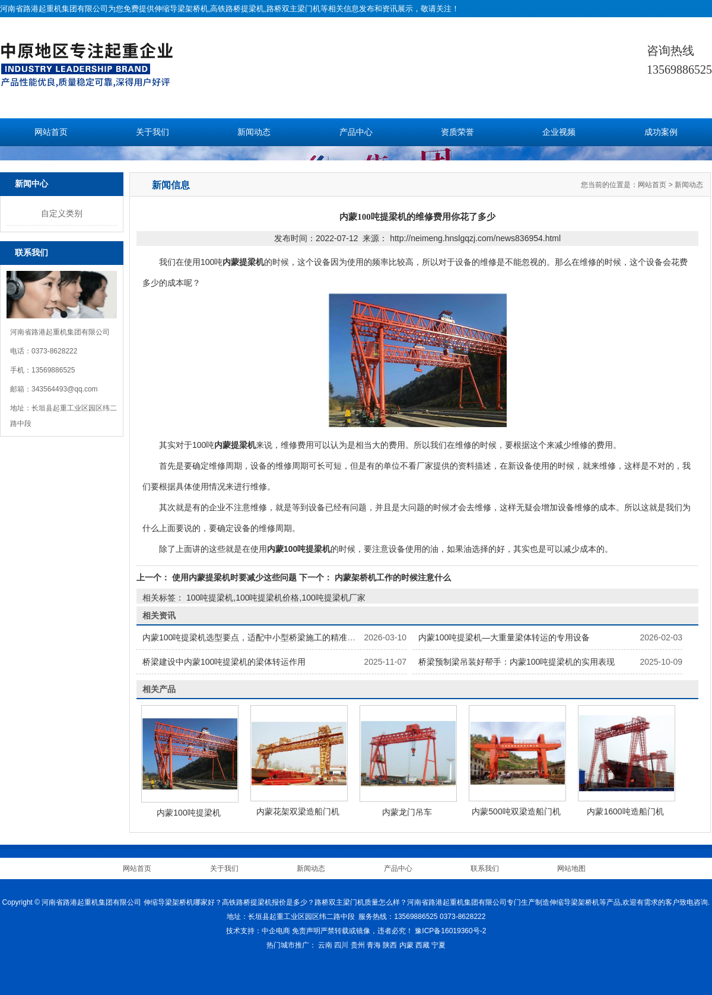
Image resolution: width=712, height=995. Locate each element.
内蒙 (406, 945)
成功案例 (661, 132)
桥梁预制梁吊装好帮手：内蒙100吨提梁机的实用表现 (516, 662)
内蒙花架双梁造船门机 (297, 811)
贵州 (358, 945)
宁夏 (438, 945)
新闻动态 (254, 132)
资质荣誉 (457, 132)
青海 (374, 945)
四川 (341, 945)
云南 (325, 945)
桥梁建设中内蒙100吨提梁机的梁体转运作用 (224, 662)
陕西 (390, 945)
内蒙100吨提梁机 (188, 812)
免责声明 (306, 931)
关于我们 (152, 132)
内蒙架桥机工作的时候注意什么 (391, 577)
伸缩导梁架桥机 (181, 8)
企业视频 (559, 132)
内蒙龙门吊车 (407, 812)
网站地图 (571, 868)
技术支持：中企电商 (258, 931)
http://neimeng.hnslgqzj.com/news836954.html (475, 238)
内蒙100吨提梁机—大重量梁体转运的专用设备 (504, 637)
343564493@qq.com (64, 389)
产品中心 (356, 132)
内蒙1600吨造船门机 (625, 811)
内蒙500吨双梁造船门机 (516, 811)
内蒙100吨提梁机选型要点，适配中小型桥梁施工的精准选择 (253, 637)
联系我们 (485, 868)
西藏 (422, 945)
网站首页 (51, 132)
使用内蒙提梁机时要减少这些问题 (234, 577)
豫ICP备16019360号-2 (450, 931)
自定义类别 (61, 213)
